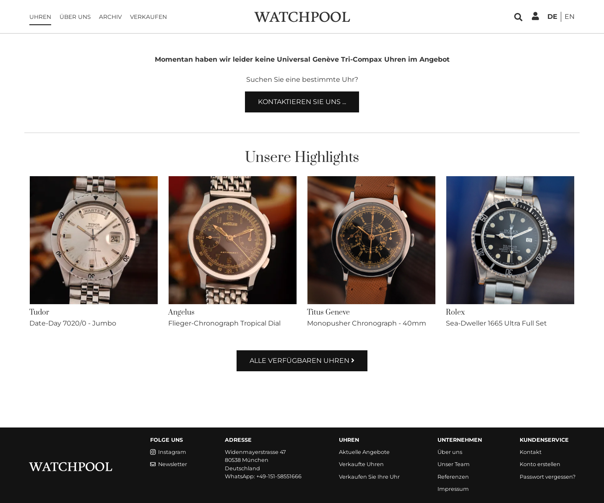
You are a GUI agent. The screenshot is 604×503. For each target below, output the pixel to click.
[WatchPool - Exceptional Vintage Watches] (302, 16)
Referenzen (453, 477)
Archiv (110, 16)
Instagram (168, 452)
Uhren (40, 16)
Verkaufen (148, 16)
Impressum (453, 489)
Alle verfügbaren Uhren (302, 361)
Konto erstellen (540, 464)
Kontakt (531, 452)
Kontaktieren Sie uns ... (302, 102)
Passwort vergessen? (547, 477)
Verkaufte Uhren (361, 464)
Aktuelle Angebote (364, 452)
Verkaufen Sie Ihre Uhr (369, 477)
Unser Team (453, 464)
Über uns (75, 16)
